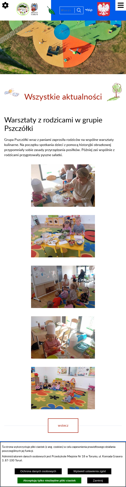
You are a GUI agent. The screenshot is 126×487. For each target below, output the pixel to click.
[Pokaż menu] (120, 5)
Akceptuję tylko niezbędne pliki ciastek (49, 480)
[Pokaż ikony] (5, 5)
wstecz (63, 425)
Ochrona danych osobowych (38, 471)
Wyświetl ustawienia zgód (89, 471)
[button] (63, 205)
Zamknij (98, 480)
